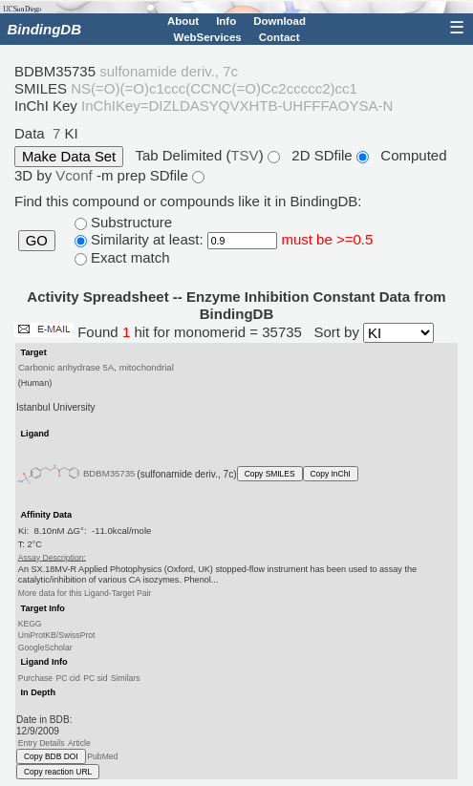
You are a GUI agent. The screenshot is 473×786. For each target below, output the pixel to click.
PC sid (95, 678)
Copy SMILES (270, 473)
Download (279, 21)
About (183, 21)
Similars (125, 678)
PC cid (67, 678)
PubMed (102, 756)
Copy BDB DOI (51, 756)
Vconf (76, 175)
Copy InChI (331, 473)
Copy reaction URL (58, 771)
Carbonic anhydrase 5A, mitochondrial (96, 367)
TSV (244, 155)
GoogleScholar (45, 646)
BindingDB (44, 29)
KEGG (30, 623)
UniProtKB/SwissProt (57, 635)
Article (79, 743)
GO (37, 240)
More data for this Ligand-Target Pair (84, 593)
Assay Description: (52, 557)
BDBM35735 (109, 473)
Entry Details (41, 743)
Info (226, 21)
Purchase (35, 678)
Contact (279, 37)
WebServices (208, 37)
